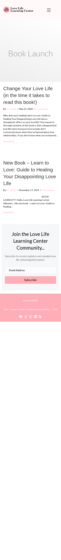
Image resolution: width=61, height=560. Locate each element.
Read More (8, 141)
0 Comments (41, 108)
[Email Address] (30, 270)
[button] (30, 280)
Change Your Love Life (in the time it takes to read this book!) (28, 95)
